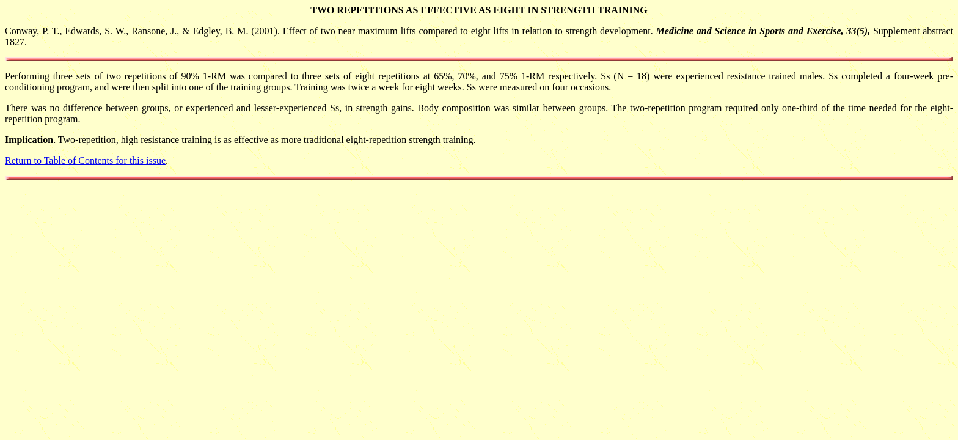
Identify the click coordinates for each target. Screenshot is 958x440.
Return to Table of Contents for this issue (85, 160)
